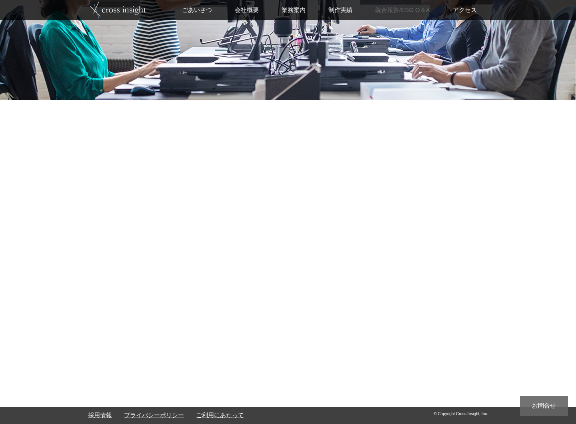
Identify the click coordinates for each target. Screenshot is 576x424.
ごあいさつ (197, 9)
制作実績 (340, 9)
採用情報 (100, 415)
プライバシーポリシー (154, 415)
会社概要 (247, 9)
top (118, 9)
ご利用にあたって (220, 415)
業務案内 (294, 9)
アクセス (465, 9)
